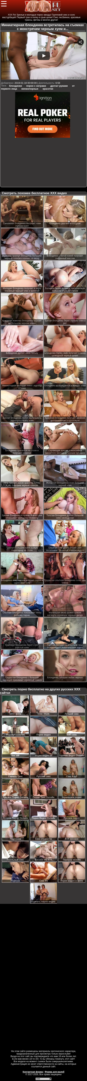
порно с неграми (36, 85)
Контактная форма (33, 1072)
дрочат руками (59, 85)
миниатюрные (29, 88)
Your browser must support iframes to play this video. (43, 56)
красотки (48, 88)
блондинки (15, 85)
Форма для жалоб (54, 1072)
